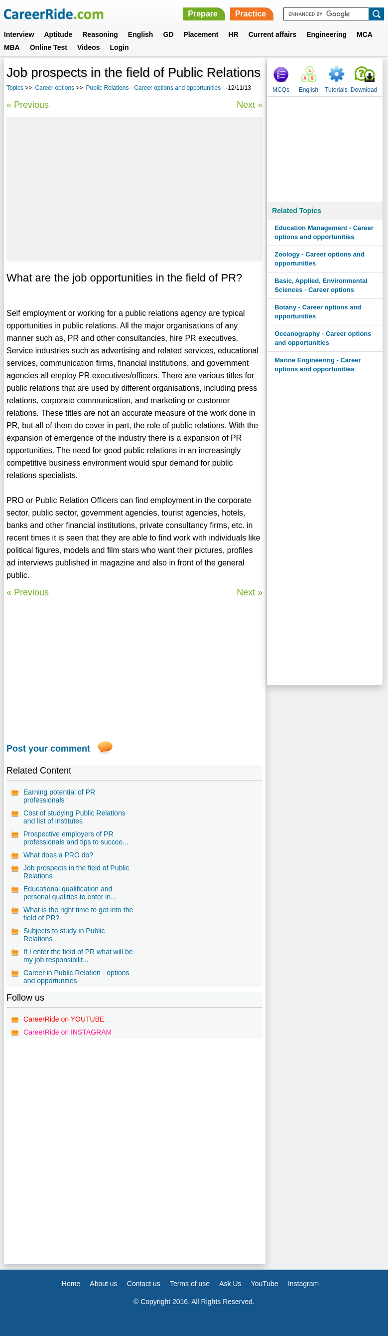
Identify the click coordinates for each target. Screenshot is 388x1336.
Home (71, 1284)
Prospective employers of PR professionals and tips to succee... (76, 838)
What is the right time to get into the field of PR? (78, 914)
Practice (250, 13)
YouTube (264, 1284)
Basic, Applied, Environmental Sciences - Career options (321, 285)
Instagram (303, 1284)
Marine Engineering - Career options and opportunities (317, 364)
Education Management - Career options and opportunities (324, 232)
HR (233, 34)
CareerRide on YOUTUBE (63, 1019)
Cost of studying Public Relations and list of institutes (74, 817)
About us (103, 1284)
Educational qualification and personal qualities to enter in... (70, 893)
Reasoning (100, 34)
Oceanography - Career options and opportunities (322, 338)
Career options (54, 87)
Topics (14, 87)
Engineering (326, 34)
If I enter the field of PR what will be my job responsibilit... (77, 956)
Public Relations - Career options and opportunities (153, 87)
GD (168, 34)
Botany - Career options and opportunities (317, 311)
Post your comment (48, 749)
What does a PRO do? (58, 855)
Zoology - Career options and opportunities (319, 259)
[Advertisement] (134, 189)
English (140, 34)
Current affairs (272, 34)
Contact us (143, 1284)
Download (364, 89)
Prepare (203, 13)
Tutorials (336, 89)
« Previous (27, 105)
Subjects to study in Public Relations (64, 935)
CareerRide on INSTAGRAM (67, 1032)
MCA (365, 34)
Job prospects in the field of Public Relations (76, 872)
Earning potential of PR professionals (59, 796)
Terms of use (190, 1284)
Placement (200, 34)
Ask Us (230, 1284)
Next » (249, 105)
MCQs (280, 89)
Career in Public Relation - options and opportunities (76, 977)
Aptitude (58, 34)
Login (119, 47)
